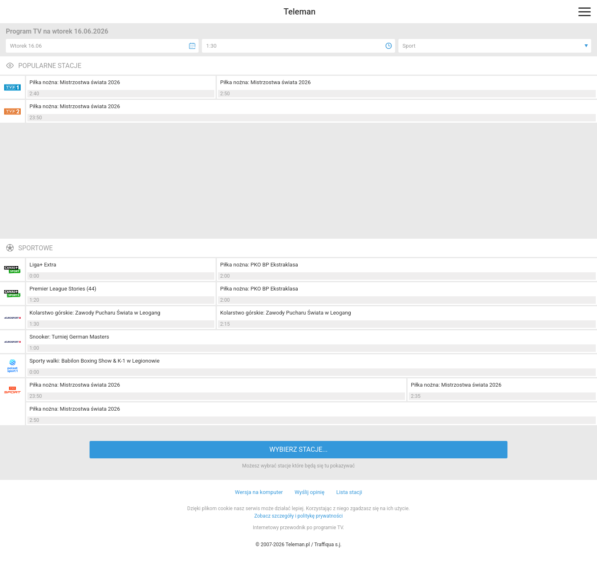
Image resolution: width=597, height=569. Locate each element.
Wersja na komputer (259, 492)
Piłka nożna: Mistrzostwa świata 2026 (74, 82)
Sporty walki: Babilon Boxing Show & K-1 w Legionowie (94, 361)
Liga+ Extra (42, 264)
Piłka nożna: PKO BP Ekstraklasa (259, 264)
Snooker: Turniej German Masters (69, 337)
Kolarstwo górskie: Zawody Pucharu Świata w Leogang (94, 313)
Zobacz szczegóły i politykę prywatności (298, 516)
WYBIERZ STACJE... (298, 449)
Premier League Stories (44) (62, 289)
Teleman (299, 12)
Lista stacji (349, 492)
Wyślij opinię (309, 492)
